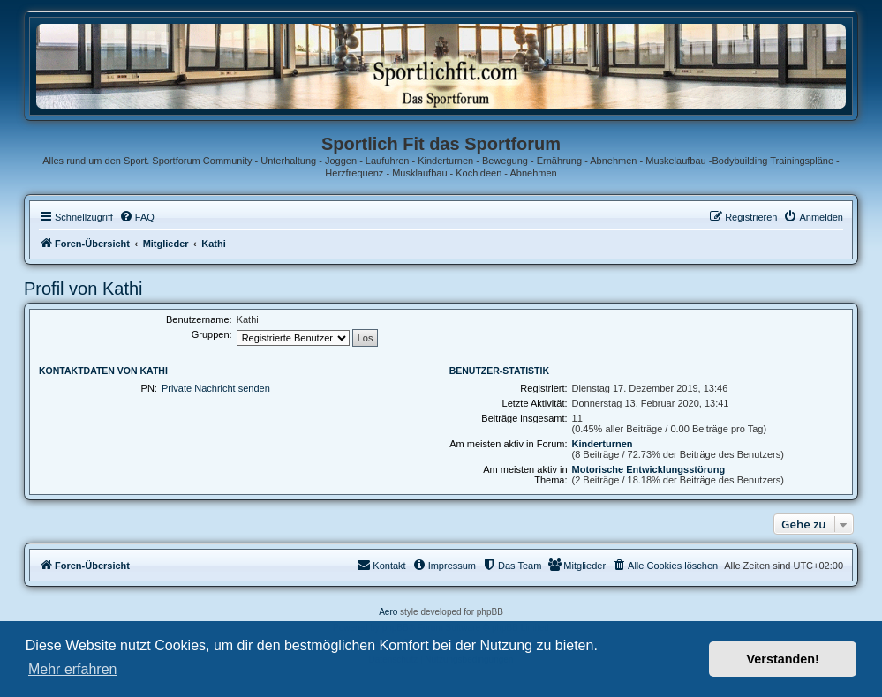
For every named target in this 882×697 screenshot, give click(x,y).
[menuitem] (137, 217)
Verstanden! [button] (783, 659)
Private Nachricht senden (216, 388)
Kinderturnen (602, 443)
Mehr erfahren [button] (72, 669)
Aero (388, 612)
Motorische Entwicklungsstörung (649, 469)
